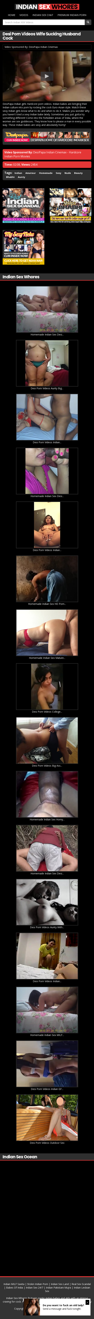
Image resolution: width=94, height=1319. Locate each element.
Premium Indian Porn (72, 14)
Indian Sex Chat (42, 14)
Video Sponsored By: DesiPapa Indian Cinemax (31, 46)
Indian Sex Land (60, 1284)
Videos (23, 14)
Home (11, 14)
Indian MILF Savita (14, 1284)
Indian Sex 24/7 (34, 1287)
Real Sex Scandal (81, 1284)
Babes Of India (14, 1287)
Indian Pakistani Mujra (58, 1287)
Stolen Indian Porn (37, 1284)
